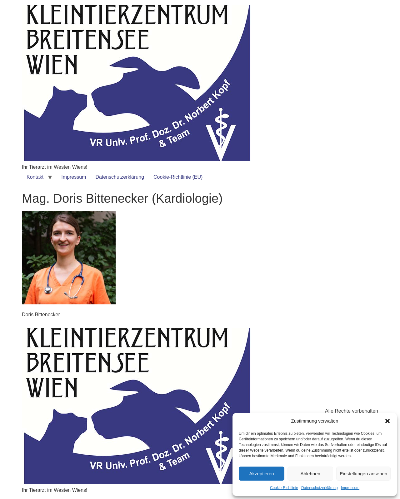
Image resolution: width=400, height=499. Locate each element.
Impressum (350, 488)
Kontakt (35, 177)
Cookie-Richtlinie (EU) (177, 177)
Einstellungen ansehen (363, 473)
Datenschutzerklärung (319, 488)
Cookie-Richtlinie (284, 488)
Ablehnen (310, 473)
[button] (387, 421)
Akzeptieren (261, 473)
